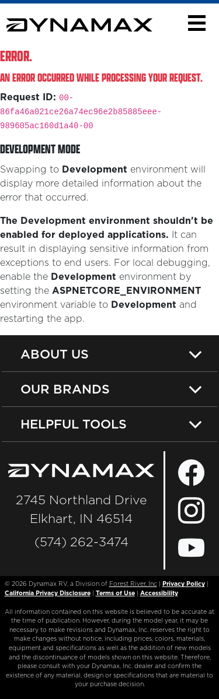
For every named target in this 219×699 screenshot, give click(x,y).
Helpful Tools (73, 424)
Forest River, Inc (133, 584)
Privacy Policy (183, 584)
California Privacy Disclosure (48, 593)
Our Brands (65, 389)
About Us (54, 354)
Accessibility (159, 593)
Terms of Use (115, 593)
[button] (196, 23)
